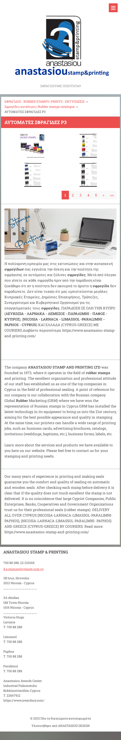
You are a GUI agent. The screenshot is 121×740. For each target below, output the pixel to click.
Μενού (113, 7)
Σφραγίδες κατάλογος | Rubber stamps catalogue (39, 106)
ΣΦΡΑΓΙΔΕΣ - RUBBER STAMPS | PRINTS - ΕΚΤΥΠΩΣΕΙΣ (44, 101)
